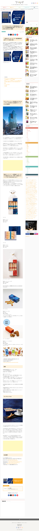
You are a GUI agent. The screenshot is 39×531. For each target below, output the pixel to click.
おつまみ (36, 203)
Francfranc (28, 204)
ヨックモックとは (6, 84)
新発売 (35, 207)
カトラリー (33, 203)
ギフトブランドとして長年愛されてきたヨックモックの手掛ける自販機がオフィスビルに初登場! (13, 79)
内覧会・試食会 (29, 130)
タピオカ (36, 186)
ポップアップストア (29, 131)
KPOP (32, 208)
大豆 (28, 212)
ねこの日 (31, 198)
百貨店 (35, 217)
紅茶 (33, 189)
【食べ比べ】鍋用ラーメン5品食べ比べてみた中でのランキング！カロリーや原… (33, 41)
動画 (33, 208)
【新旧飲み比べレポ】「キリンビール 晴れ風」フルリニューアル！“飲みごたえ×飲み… (33, 110)
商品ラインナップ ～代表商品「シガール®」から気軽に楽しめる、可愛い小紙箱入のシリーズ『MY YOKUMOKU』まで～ (13, 81)
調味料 (28, 146)
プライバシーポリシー (24, 522)
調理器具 (28, 164)
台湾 (27, 195)
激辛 (29, 187)
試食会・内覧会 (29, 171)
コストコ (27, 185)
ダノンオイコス (34, 197)
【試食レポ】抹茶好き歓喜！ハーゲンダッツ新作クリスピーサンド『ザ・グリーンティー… (33, 95)
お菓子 (34, 189)
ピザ (30, 196)
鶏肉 (32, 184)
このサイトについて (14, 522)
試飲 (35, 192)
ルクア (33, 218)
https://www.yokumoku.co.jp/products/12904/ (11, 362)
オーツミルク (34, 211)
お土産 (28, 157)
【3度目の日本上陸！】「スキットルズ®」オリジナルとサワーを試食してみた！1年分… (33, 64)
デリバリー (33, 214)
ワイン (32, 204)
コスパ (31, 218)
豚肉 (26, 187)
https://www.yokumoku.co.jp (12, 459)
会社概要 (5, 85)
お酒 (27, 129)
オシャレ (29, 192)
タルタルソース (27, 206)
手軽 (33, 200)
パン (27, 156)
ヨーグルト (34, 201)
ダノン (31, 197)
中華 (29, 207)
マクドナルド (33, 198)
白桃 (34, 202)
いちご (31, 202)
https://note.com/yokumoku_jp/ (12, 463)
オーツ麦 (27, 212)
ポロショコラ (29, 220)
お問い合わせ (19, 522)
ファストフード (29, 141)
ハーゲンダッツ (30, 185)
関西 (26, 195)
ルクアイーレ (27, 219)
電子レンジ (35, 200)
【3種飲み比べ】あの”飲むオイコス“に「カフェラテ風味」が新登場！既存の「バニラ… (33, 56)
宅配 (35, 214)
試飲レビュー (30, 214)
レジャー (27, 215)
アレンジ (31, 211)
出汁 (28, 201)
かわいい (34, 195)
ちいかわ (34, 219)
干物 (36, 204)
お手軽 (34, 191)
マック (36, 198)
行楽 (28, 215)
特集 (26, 178)
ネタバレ (31, 219)
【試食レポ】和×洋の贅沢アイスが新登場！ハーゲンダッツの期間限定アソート (34, 103)
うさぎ (26, 220)
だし (29, 201)
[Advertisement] (13, 70)
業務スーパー (32, 186)
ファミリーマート (28, 183)
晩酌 (26, 204)
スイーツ (28, 139)
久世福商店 (34, 190)
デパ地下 (33, 217)
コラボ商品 (30, 186)
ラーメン (34, 185)
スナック (33, 196)
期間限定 (30, 191)
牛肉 (27, 187)
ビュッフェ (28, 140)
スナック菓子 (30, 217)
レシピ (28, 168)
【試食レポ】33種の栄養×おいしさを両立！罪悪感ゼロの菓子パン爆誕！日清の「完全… (34, 68)
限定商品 (31, 201)
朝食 (28, 202)
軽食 (30, 202)
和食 (27, 132)
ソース (30, 206)
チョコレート (34, 184)
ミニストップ (29, 197)
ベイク (35, 209)
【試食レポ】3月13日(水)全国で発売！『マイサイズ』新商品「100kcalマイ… (33, 75)
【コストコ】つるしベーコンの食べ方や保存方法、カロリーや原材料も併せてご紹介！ (33, 60)
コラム (27, 159)
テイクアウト (28, 142)
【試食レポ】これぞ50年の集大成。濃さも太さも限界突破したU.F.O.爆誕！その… (33, 48)
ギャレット (27, 186)
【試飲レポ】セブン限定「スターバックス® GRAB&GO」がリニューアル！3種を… (33, 114)
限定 (27, 208)
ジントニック (27, 214)
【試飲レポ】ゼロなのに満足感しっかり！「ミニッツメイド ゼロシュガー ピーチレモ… (33, 118)
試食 (28, 191)
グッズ (28, 151)
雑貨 (29, 203)
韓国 (30, 208)
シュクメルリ (34, 220)
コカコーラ (27, 209)
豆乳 (32, 211)
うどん (31, 200)
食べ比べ (31, 195)
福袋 (28, 218)
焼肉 (27, 138)
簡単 (35, 191)
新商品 (32, 191)
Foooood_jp (27, 240)
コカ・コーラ (30, 209)
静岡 (34, 196)
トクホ (29, 213)
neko (28, 198)
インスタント (27, 207)
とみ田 (36, 196)
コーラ (29, 208)
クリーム (30, 184)
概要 (5, 83)
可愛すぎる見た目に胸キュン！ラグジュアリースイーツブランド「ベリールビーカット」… (34, 71)
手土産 (30, 189)
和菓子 (30, 215)
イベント (28, 167)
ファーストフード (29, 154)
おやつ (26, 192)
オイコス (27, 198)
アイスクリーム (27, 184)
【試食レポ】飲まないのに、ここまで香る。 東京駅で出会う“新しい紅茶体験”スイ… (33, 52)
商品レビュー (28, 144)
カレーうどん (29, 200)
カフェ (29, 195)
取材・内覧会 (28, 165)
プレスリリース (3, 31)
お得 (30, 218)
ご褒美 (26, 189)
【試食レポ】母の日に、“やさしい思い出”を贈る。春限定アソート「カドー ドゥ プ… (33, 91)
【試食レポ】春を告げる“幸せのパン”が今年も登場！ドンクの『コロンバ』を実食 (33, 107)
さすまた (32, 220)
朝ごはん (27, 202)
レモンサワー (27, 217)
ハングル (36, 208)
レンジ (26, 201)
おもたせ (27, 218)
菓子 (33, 215)
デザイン (27, 190)
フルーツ (27, 213)
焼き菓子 (36, 195)
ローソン (31, 183)
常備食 (32, 207)
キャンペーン (28, 166)
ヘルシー (29, 189)
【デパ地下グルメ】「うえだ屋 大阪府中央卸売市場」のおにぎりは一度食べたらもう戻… (34, 44)
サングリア (36, 213)
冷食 (31, 215)
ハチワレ (36, 219)
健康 (28, 196)
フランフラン (27, 203)
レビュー (31, 192)
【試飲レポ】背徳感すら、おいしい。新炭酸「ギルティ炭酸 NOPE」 (33, 122)
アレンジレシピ (27, 211)
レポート (28, 172)
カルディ (31, 190)
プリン (35, 212)
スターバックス (34, 187)
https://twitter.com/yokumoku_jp (14, 462)
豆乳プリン (32, 212)
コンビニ (29, 190)
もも (36, 202)
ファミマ (27, 191)
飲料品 (28, 153)
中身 (29, 219)
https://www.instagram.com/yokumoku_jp (15, 461)
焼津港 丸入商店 (19, 525)
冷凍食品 (31, 187)
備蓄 (34, 207)
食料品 (28, 145)
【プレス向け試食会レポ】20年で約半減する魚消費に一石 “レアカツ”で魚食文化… (33, 99)
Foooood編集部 (22, 31)
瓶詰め (31, 204)
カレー (28, 137)
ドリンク (33, 192)
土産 (26, 208)
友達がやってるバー (32, 213)
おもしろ (32, 206)
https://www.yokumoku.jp (14, 460)
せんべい (35, 204)
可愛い (32, 209)
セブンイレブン (34, 183)
